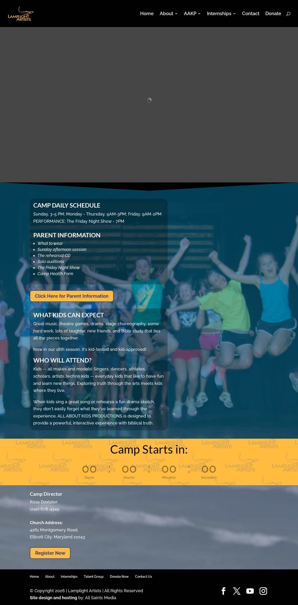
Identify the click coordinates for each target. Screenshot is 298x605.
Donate (273, 14)
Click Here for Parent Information (71, 296)
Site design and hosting (53, 597)
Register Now (50, 553)
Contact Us (143, 576)
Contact (250, 14)
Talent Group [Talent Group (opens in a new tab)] (94, 576)
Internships (219, 14)
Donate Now (119, 576)
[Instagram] (263, 591)
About (166, 14)
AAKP (190, 14)
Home (147, 14)
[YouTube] (250, 591)
